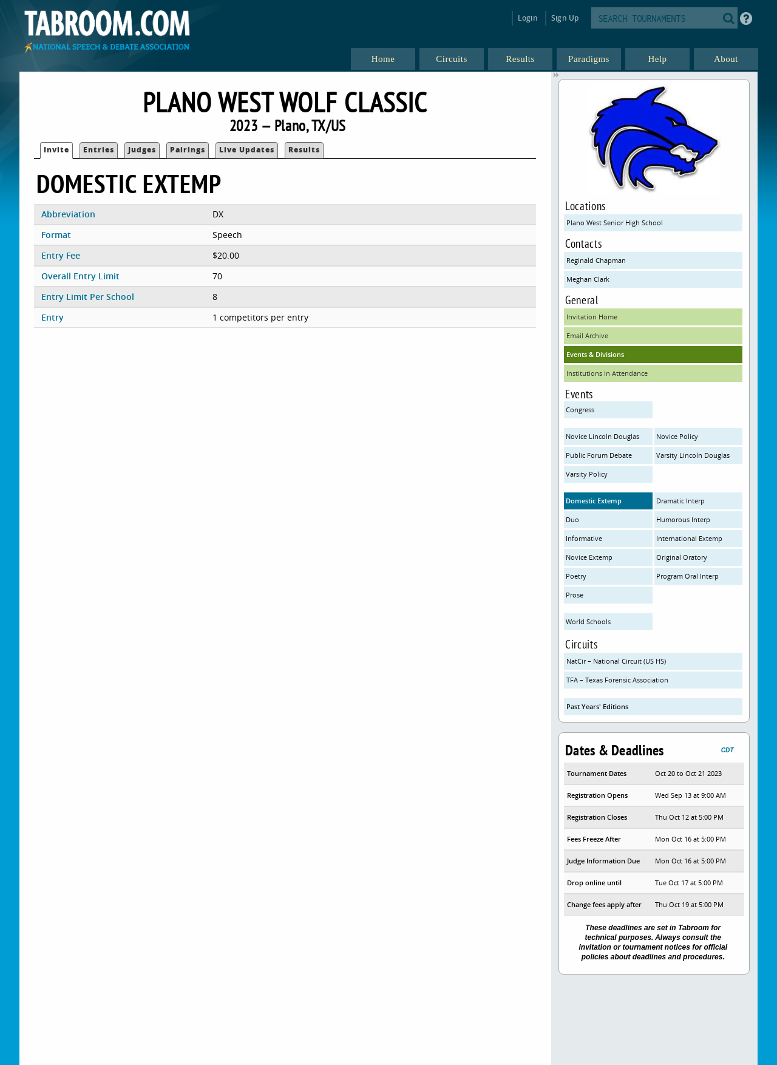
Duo (572, 519)
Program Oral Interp (687, 575)
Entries (98, 150)
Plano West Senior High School (614, 222)
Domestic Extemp (594, 500)
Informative (584, 538)
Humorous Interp (683, 519)
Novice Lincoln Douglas (602, 436)
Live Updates (246, 150)
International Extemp (689, 538)
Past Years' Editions (597, 706)
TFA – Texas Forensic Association (617, 679)
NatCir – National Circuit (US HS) (616, 660)
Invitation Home (591, 316)
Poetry (576, 575)
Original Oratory (681, 557)
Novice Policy (677, 436)
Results (304, 150)
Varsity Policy (587, 473)
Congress (580, 409)
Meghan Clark (587, 279)
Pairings (187, 150)
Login (528, 18)
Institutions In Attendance (607, 373)
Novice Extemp (589, 557)
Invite (56, 150)
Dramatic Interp (680, 500)
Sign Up (565, 18)
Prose (574, 594)
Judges (142, 150)
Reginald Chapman (596, 260)
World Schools (588, 621)
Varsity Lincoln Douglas (693, 455)
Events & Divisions (595, 354)
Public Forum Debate (599, 455)
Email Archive (587, 335)
